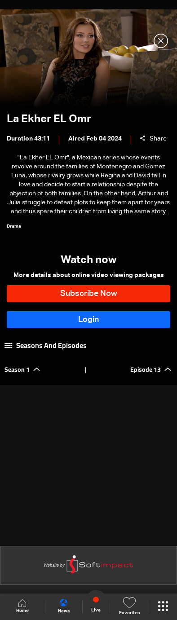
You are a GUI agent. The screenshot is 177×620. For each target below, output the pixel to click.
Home (22, 606)
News (64, 606)
